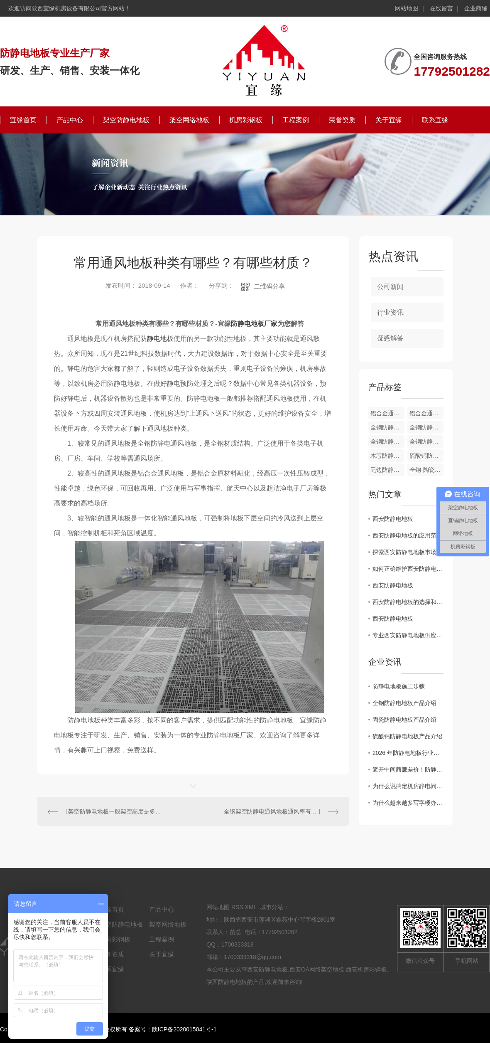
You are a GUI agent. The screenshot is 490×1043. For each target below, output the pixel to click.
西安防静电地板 (392, 518)
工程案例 (295, 119)
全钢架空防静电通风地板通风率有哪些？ (276, 811)
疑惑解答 (390, 338)
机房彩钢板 (245, 119)
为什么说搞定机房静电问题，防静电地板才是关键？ (407, 786)
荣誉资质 (342, 119)
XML (251, 907)
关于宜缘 (388, 119)
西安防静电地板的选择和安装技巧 (407, 602)
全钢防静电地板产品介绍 (404, 703)
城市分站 (271, 907)
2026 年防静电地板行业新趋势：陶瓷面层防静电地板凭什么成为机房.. (407, 753)
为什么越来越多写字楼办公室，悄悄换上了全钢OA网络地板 (407, 802)
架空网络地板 (189, 119)
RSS (237, 907)
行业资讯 (390, 312)
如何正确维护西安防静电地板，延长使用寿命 (407, 568)
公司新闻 (390, 286)
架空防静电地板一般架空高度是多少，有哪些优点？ (115, 811)
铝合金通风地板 (426, 413)
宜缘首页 (23, 119)
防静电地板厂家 (254, 323)
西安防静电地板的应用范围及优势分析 (407, 535)
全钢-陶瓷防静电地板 (426, 469)
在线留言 (441, 8)
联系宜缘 (435, 119)
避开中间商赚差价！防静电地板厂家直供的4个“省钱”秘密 (407, 769)
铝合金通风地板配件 (387, 413)
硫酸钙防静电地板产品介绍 (407, 736)
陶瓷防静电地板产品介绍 (404, 719)
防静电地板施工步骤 (398, 686)
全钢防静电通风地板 (387, 427)
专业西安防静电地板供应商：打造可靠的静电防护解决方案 (407, 635)
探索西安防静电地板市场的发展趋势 (407, 552)
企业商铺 (476, 8)
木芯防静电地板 (387, 455)
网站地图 (406, 8)
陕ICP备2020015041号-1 (184, 1029)
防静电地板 (157, 338)
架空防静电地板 (126, 119)
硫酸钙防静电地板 (426, 455)
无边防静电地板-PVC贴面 (387, 469)
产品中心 (69, 119)
